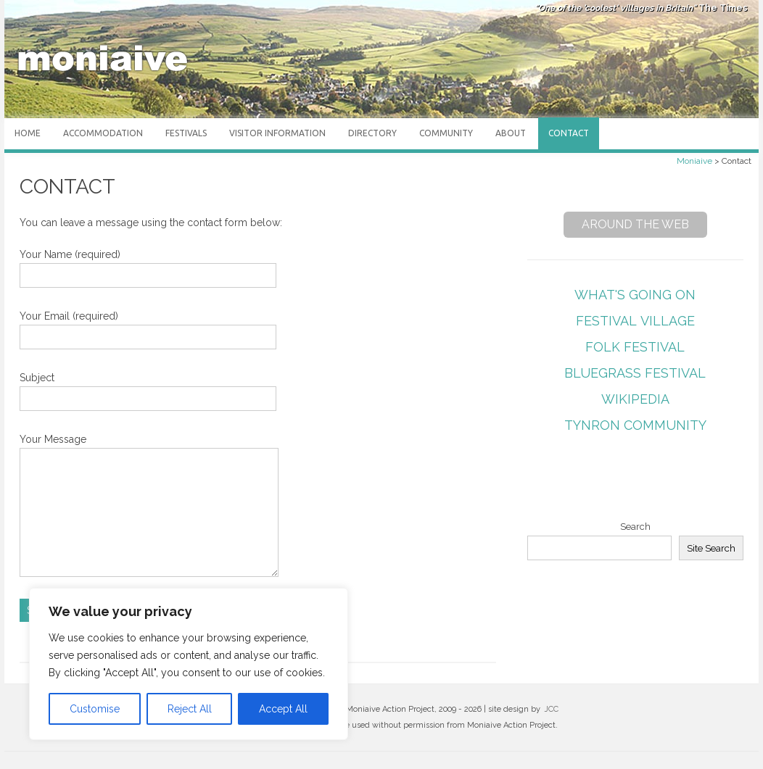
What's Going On (635, 294)
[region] (188, 664)
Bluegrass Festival (635, 373)
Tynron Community (635, 425)
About (510, 133)
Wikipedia (635, 399)
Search (635, 526)
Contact (568, 133)
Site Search (711, 548)
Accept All (283, 709)
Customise (95, 709)
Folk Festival (635, 346)
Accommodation (103, 133)
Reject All (190, 709)
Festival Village (635, 320)
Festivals (186, 133)
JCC (551, 709)
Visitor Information (277, 133)
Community (446, 133)
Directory (372, 133)
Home (28, 133)
